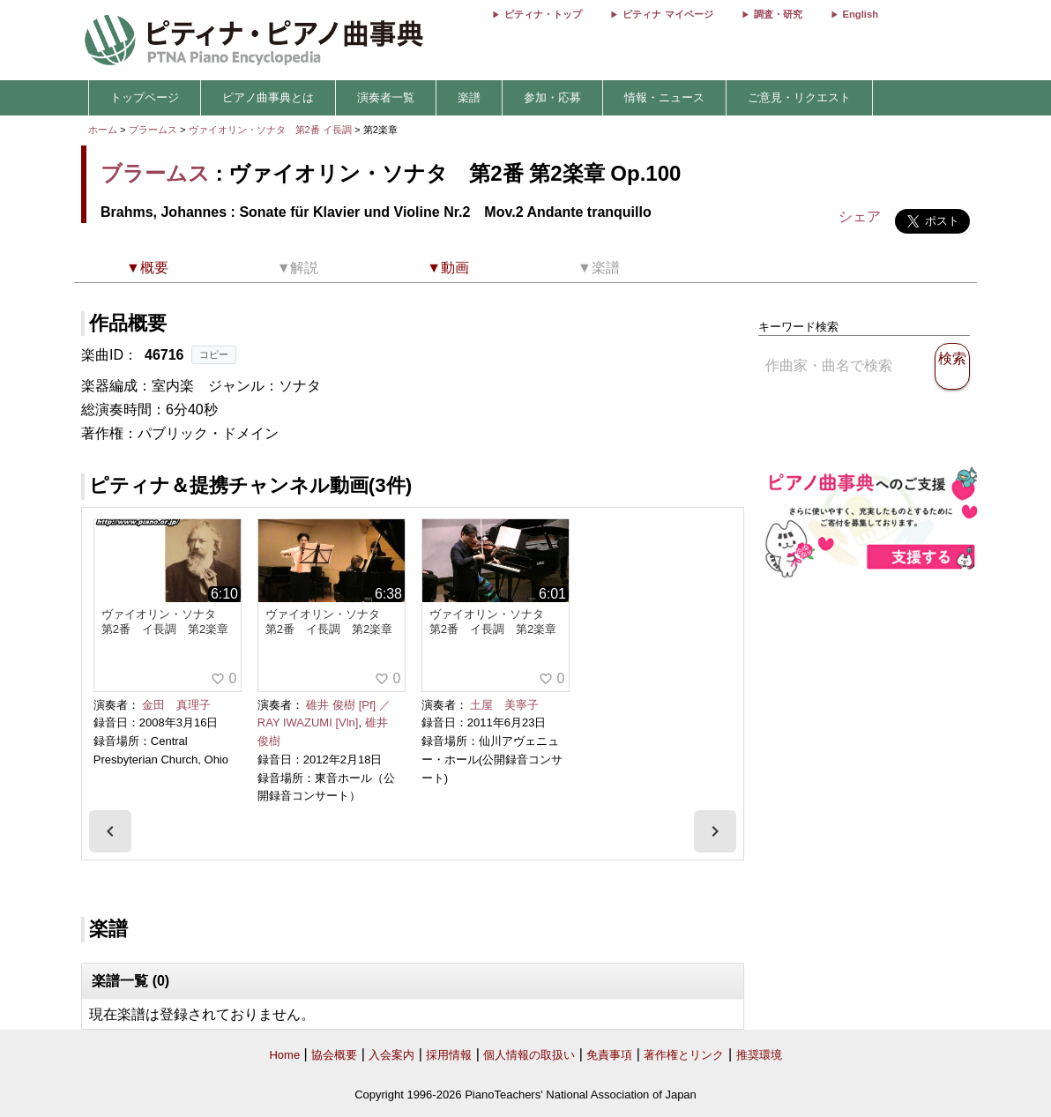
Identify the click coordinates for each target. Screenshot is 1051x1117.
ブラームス (153, 129)
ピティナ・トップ (543, 14)
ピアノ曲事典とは (268, 97)
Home (284, 1054)
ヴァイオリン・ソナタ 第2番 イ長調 (270, 129)
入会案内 (391, 1054)
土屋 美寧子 (504, 704)
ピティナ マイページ (667, 14)
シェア (860, 216)
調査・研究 (778, 14)
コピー (213, 354)
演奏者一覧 (385, 97)
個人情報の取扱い (529, 1054)
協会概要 (334, 1054)
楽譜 (469, 97)
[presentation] (110, 831)
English (860, 14)
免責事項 (609, 1054)
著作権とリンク (684, 1054)
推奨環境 (759, 1054)
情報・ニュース (664, 97)
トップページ (144, 97)
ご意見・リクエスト (799, 97)
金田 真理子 (176, 704)
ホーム (102, 129)
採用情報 (449, 1054)
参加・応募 (552, 97)
